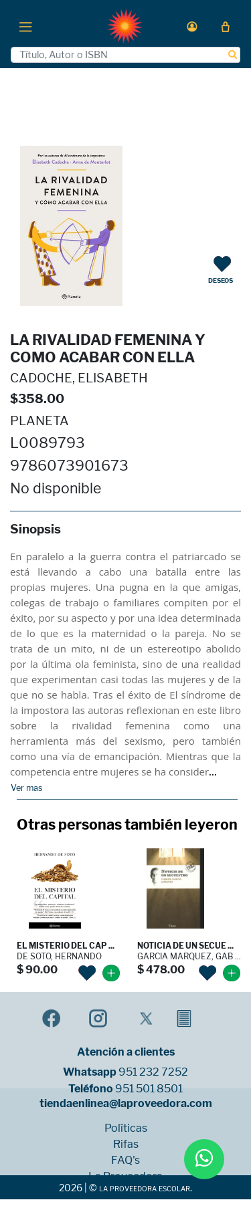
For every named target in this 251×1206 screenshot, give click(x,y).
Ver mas (26, 788)
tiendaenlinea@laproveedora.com (125, 1103)
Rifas (126, 1144)
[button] (192, 26)
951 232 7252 (153, 1072)
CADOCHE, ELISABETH (79, 378)
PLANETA (39, 421)
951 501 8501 (149, 1089)
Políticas (125, 1128)
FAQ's (125, 1160)
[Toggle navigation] (25, 26)
